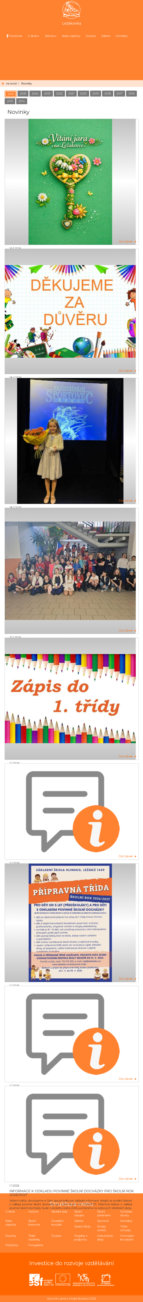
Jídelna (105, 36)
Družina (91, 36)
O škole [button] (33, 36)
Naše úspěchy (71, 36)
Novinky (26, 83)
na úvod (11, 83)
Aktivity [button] (50, 36)
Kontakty (122, 36)
